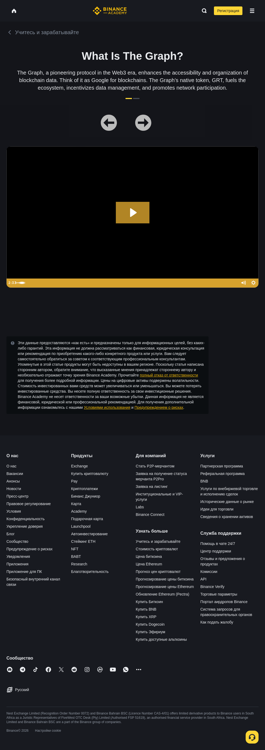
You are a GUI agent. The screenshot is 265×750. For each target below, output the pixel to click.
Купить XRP (146, 617)
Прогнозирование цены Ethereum (165, 586)
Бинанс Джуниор (85, 496)
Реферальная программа (222, 473)
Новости (13, 489)
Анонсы (13, 481)
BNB (204, 481)
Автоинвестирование (89, 534)
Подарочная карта (87, 519)
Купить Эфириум (150, 632)
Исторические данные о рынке (227, 501)
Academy (79, 511)
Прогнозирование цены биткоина (165, 579)
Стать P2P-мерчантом (155, 466)
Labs (140, 507)
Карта (76, 504)
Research (79, 564)
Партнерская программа (221, 466)
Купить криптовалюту (90, 473)
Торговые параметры (218, 594)
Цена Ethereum (149, 564)
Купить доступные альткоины (161, 639)
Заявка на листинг (152, 486)
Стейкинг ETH (83, 541)
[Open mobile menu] (252, 11)
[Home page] (110, 10)
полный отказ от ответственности (169, 375)
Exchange (79, 466)
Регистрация (228, 11)
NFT (74, 549)
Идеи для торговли (217, 509)
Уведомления (18, 556)
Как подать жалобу (216, 622)
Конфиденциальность (25, 519)
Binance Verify (212, 586)
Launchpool (81, 526)
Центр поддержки (215, 551)
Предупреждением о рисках (159, 407)
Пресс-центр (17, 496)
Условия (13, 511)
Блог (10, 534)
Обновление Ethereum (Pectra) (162, 594)
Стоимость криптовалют (157, 549)
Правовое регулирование (28, 504)
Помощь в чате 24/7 (217, 543)
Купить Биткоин (149, 602)
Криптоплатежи (84, 489)
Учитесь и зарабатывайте (158, 541)
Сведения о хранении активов (226, 517)
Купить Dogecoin (150, 624)
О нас (11, 466)
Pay (74, 481)
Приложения (17, 564)
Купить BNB (146, 609)
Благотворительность (90, 571)
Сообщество (17, 541)
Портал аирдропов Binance (224, 602)
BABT (76, 556)
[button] (252, 11)
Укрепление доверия (24, 526)
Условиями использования (107, 407)
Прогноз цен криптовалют (158, 571)
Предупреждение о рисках (29, 549)
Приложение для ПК (24, 571)
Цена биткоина (149, 556)
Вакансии (14, 473)
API (203, 579)
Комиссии (208, 571)
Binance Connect (150, 514)
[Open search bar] (202, 11)
